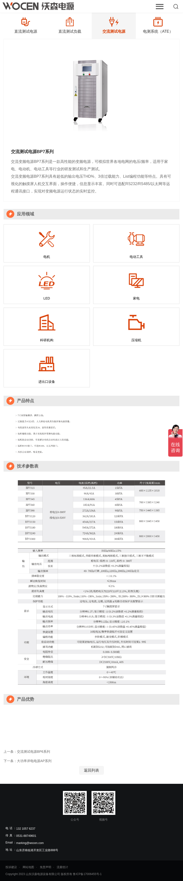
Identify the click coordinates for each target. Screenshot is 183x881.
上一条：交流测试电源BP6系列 (27, 751)
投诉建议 (11, 867)
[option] (26, 25)
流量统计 (62, 867)
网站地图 (28, 867)
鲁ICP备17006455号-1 (87, 874)
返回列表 (91, 770)
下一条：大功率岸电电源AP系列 (27, 761)
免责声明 (45, 867)
